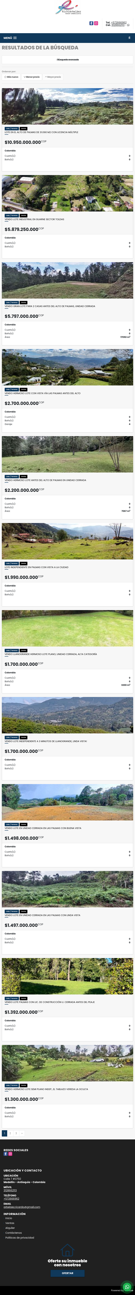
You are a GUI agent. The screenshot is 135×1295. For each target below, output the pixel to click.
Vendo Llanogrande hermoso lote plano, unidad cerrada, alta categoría (51, 654)
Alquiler (10, 1228)
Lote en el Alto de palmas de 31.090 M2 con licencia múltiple (41, 132)
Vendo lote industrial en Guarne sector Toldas (34, 219)
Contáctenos (13, 1233)
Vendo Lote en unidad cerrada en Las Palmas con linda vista (42, 915)
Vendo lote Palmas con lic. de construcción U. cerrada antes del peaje (50, 1002)
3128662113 (118, 25)
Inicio (8, 1218)
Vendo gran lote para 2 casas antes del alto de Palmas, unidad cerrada (50, 306)
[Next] (22, 1133)
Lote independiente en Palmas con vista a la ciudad (36, 567)
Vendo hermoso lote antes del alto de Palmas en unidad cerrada (45, 480)
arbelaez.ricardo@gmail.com (22, 1207)
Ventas (9, 1223)
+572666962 (119, 22)
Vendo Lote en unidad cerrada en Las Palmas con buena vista (43, 828)
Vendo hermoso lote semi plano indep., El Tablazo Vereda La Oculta (46, 1089)
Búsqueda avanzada (67, 59)
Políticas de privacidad (19, 1237)
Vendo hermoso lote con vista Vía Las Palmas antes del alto (42, 393)
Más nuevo (11, 76)
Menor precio (32, 76)
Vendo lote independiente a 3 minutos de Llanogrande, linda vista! (46, 741)
